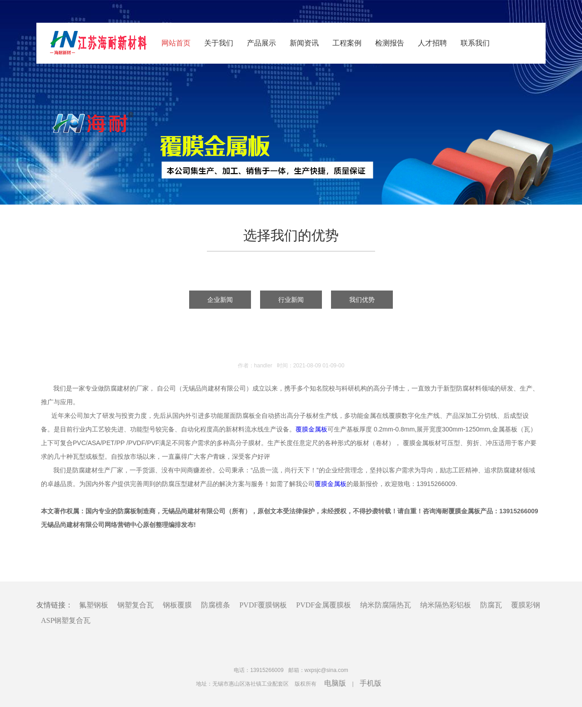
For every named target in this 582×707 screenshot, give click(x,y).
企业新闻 (220, 299)
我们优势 (362, 299)
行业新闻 (291, 299)
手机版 (370, 683)
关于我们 (218, 43)
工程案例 (346, 43)
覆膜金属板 (311, 429)
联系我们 (475, 43)
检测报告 (389, 43)
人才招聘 (432, 43)
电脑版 (335, 683)
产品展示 (261, 43)
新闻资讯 (304, 43)
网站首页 (176, 43)
